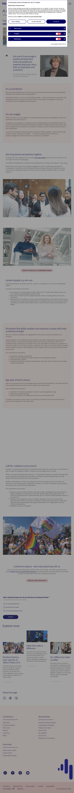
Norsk (14, 5)
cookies (19, 16)
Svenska (18, 5)
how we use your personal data (32, 16)
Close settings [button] (15, 21)
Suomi (23, 5)
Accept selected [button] (36, 21)
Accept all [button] (56, 21)
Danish (10, 5)
